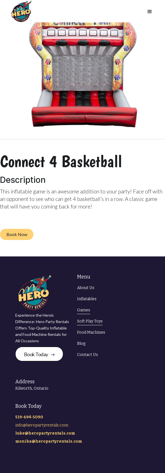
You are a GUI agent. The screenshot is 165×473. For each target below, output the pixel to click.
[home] (20, 11)
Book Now (16, 234)
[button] (149, 11)
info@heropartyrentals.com (41, 425)
